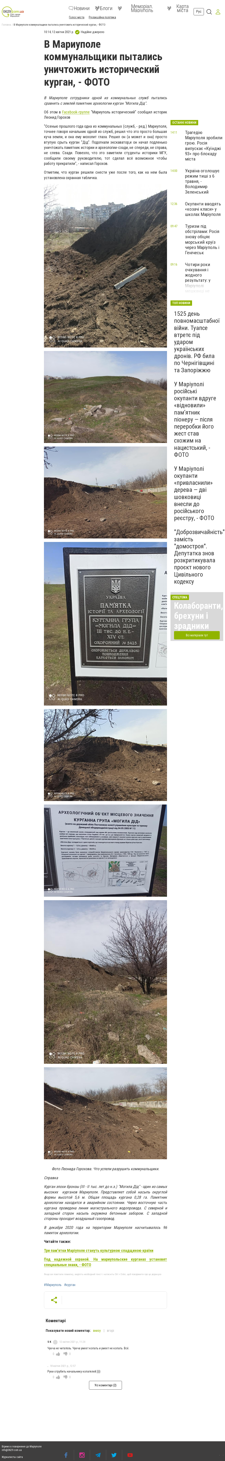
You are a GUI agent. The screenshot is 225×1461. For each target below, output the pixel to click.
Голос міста (76, 17)
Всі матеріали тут (197, 635)
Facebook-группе (76, 112)
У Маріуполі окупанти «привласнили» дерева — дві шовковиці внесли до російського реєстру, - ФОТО (194, 493)
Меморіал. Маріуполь (135, 8)
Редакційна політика (102, 17)
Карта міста (178, 8)
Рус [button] (198, 11)
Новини (79, 8)
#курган (69, 1285)
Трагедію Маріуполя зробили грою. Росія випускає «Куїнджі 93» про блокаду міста (203, 146)
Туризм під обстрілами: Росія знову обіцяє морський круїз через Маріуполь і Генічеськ (202, 239)
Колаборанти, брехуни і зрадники (198, 616)
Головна (6, 24)
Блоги (103, 8)
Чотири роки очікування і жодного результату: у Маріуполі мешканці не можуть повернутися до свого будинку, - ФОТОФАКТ (200, 288)
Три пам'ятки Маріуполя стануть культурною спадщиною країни (98, 1250)
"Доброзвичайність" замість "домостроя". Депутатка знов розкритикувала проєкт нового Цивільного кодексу (199, 556)
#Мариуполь (53, 1285)
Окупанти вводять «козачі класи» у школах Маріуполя (203, 209)
